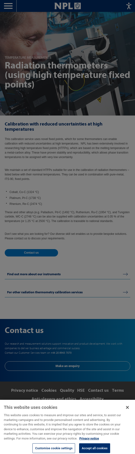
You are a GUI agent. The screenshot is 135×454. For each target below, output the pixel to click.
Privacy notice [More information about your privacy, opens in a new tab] (89, 440)
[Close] (127, 409)
